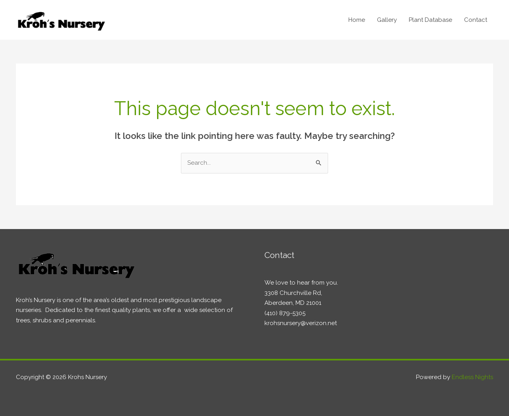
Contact (475, 19)
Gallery (387, 19)
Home (356, 19)
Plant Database (430, 19)
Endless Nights (472, 377)
